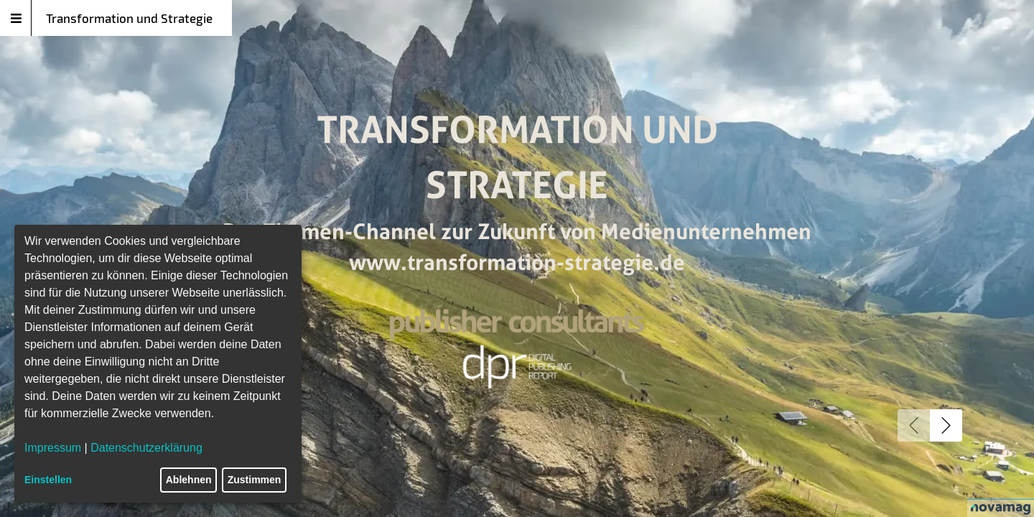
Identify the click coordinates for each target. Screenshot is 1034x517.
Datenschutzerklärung (146, 448)
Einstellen (48, 479)
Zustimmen (254, 479)
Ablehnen (189, 479)
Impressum (52, 448)
